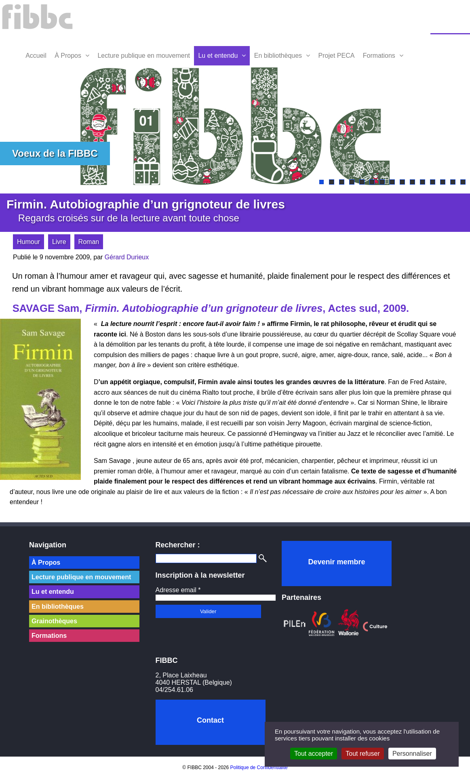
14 (452, 182)
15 (463, 182)
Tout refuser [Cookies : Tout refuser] (362, 753)
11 (422, 182)
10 (412, 182)
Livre (59, 241)
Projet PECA (336, 55)
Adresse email (178, 590)
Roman (88, 241)
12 (432, 182)
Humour (28, 241)
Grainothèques (54, 621)
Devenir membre (336, 562)
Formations (379, 55)
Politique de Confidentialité (259, 767)
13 (442, 182)
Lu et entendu (218, 55)
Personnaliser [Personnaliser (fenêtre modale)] (412, 753)
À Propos (68, 55)
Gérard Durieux (127, 257)
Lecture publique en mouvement (143, 55)
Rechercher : (178, 545)
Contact (210, 720)
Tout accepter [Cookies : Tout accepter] (313, 753)
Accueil (35, 55)
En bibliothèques (278, 55)
